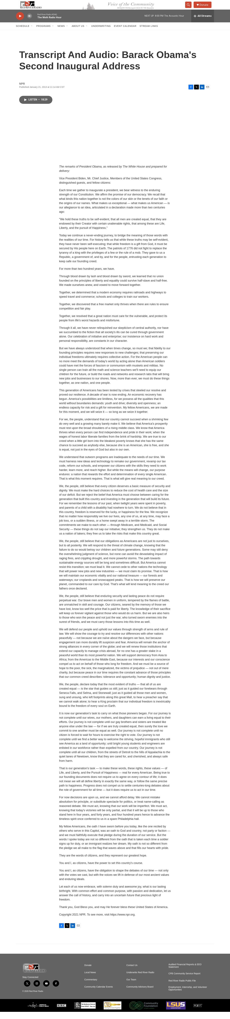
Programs (43, 33)
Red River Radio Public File (182, 988)
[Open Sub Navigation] (32, 33)
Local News (90, 979)
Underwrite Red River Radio (140, 979)
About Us (78, 33)
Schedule (22, 33)
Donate (206, 8)
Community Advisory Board (139, 994)
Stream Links (149, 33)
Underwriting (101, 33)
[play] (20, 23)
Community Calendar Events (98, 994)
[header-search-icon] (190, 8)
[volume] (29, 23)
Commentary (90, 987)
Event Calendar (125, 33)
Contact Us (131, 972)
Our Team (131, 987)
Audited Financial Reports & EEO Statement (185, 972)
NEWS (61, 33)
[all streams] (202, 23)
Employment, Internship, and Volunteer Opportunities (188, 995)
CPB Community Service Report (184, 981)
